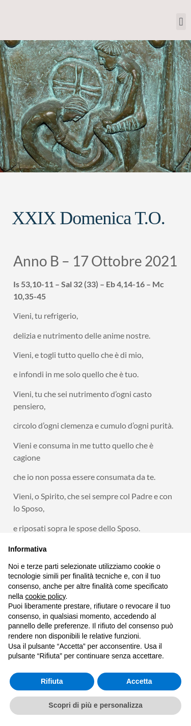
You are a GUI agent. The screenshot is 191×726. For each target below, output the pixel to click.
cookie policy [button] (45, 596)
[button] (181, 21)
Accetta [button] (139, 681)
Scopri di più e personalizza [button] (95, 705)
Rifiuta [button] (52, 681)
